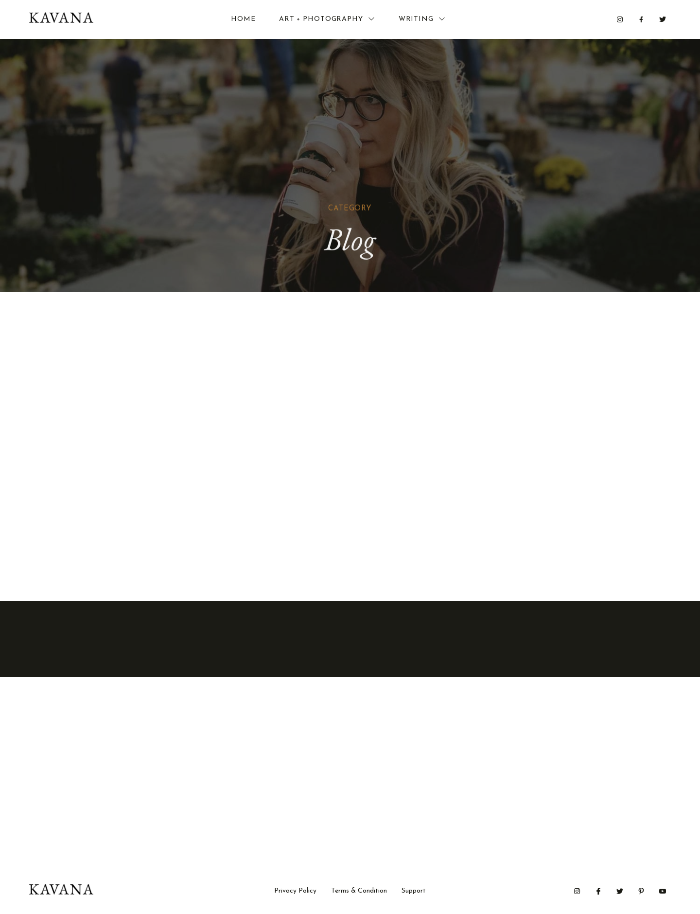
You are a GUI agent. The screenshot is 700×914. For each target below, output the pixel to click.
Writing (422, 19)
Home (243, 19)
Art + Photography (327, 19)
